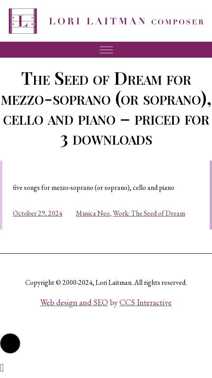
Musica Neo (93, 213)
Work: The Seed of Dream (149, 213)
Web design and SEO (74, 302)
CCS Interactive (145, 302)
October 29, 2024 (37, 213)
